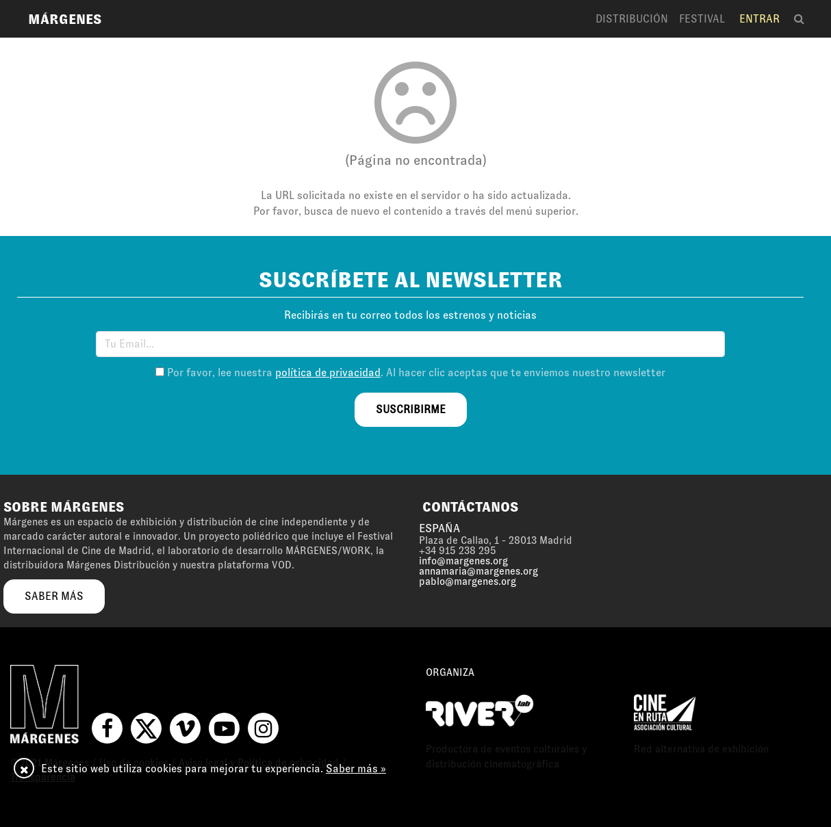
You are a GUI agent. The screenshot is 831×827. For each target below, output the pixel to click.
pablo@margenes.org (467, 581)
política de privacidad (328, 372)
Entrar (759, 19)
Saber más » (356, 768)
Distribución (632, 19)
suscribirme (411, 409)
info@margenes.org (463, 560)
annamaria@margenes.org (478, 571)
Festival (702, 19)
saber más (54, 596)
